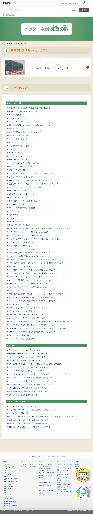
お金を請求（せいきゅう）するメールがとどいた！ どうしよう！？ (34, 384)
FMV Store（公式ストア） (27, 462)
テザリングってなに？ (17, 197)
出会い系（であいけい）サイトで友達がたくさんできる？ (30, 427)
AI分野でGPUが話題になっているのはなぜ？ (25, 132)
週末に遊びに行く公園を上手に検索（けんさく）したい (29, 315)
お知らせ (41, 477)
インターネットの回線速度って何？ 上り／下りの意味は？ (30, 297)
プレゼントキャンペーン (63, 480)
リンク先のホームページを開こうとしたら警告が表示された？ (32, 270)
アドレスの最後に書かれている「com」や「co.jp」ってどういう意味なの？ (37, 294)
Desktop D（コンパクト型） (10, 503)
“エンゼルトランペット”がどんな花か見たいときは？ (28, 287)
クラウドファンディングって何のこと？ (24, 166)
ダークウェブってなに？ (18, 118)
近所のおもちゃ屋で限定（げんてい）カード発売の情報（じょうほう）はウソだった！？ (42, 321)
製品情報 (61, 3)
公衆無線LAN (14, 215)
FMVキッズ (9, 43)
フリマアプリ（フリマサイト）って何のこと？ (26, 163)
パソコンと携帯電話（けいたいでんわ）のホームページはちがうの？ (34, 280)
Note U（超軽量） (8, 484)
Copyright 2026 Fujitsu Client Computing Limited (79, 510)
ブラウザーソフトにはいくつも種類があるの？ (26, 235)
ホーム (3, 43)
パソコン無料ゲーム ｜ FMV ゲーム (62, 478)
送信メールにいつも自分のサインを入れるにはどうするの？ (31, 378)
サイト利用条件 (32, 456)
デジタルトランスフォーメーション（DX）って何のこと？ (30, 173)
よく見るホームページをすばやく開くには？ (25, 277)
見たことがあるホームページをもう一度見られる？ (28, 308)
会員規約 (63, 456)
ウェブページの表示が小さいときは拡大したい (26, 256)
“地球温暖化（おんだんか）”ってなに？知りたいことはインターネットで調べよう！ (40, 328)
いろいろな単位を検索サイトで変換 (22, 208)
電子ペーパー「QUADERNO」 (46, 490)
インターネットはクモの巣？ (20, 304)
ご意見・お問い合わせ (53, 456)
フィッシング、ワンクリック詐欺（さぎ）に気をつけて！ (30, 367)
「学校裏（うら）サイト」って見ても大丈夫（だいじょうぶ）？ (33, 410)
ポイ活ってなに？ (15, 129)
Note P (5, 470)
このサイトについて (7, 510)
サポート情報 (42, 495)
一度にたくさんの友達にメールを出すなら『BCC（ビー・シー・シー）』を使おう (39, 374)
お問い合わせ (29, 510)
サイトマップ (41, 456)
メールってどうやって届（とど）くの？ (24, 395)
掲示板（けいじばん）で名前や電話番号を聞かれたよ (28, 423)
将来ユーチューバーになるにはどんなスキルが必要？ (28, 180)
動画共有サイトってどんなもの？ (21, 266)
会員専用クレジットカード (63, 484)
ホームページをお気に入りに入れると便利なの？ (27, 318)
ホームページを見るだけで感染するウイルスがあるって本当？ (32, 301)
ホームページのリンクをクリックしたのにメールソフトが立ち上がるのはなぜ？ (38, 228)
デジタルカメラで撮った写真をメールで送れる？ (27, 371)
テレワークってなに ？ (17, 191)
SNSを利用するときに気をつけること (23, 194)
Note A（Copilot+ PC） (9, 467)
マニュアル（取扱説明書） (45, 485)
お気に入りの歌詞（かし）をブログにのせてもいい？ (28, 420)
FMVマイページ (86, 3)
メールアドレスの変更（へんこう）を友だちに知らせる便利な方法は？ (35, 364)
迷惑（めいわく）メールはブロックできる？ (25, 350)
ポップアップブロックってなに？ (21, 290)
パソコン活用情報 (43, 466)
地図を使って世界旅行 (17, 204)
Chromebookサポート (44, 482)
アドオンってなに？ (16, 218)
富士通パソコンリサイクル (45, 475)
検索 (84, 10)
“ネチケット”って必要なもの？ (20, 335)
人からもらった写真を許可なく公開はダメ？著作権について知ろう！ (34, 273)
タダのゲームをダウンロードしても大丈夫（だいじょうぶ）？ (32, 332)
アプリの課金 (14, 211)
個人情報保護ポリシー (19, 510)
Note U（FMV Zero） (9, 486)
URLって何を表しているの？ (20, 225)
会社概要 (77, 464)
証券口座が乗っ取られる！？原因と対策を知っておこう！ (30, 108)
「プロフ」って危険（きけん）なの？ (23, 413)
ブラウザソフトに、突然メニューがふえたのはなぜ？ (28, 284)
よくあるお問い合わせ (44, 468)
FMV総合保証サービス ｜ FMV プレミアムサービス (64, 487)
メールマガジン (61, 482)
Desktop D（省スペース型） (10, 501)
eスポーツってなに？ (17, 142)
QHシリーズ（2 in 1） (9, 494)
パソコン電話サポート (62, 489)
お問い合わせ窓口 (43, 470)
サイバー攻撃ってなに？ (18, 139)
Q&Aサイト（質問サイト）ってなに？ (23, 111)
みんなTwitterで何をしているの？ (21, 177)
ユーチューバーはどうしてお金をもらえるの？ (26, 187)
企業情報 (77, 462)
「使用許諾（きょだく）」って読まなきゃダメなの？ (28, 232)
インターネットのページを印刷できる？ (24, 311)
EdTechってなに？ (16, 115)
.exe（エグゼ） (15, 222)
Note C (5, 490)
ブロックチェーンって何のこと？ (21, 156)
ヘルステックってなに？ (18, 122)
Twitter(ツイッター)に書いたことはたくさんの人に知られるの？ (32, 259)
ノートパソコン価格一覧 (27, 464)
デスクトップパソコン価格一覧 (28, 466)
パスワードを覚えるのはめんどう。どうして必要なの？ (29, 253)
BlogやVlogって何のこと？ (19, 160)
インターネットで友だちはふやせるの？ (24, 406)
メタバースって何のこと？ (19, 170)
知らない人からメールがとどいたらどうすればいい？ (28, 391)
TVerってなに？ (15, 149)
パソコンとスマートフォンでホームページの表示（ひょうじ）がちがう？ (36, 239)
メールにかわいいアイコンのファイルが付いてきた (28, 388)
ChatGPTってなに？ (16, 153)
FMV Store (68, 3)
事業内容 (77, 466)
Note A (5, 469)
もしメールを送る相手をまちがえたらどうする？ (27, 357)
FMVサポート (76, 3)
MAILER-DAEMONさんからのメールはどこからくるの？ (30, 353)
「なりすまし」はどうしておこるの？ (23, 249)
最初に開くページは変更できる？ (21, 246)
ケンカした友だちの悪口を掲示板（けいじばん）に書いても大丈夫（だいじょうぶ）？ (41, 417)
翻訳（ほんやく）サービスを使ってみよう (24, 201)
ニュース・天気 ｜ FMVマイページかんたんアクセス (65, 474)
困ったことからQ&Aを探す (45, 464)
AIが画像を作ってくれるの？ (19, 146)
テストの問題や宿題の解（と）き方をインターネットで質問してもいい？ (36, 263)
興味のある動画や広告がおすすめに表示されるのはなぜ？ (30, 125)
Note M (5, 492)
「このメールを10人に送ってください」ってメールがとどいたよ (33, 381)
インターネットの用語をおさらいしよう (24, 242)
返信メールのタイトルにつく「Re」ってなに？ (26, 360)
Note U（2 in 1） (8, 488)
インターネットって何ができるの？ (22, 339)
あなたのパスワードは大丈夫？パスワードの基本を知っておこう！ (33, 184)
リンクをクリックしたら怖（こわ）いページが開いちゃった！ (32, 325)
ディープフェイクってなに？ (20, 135)
